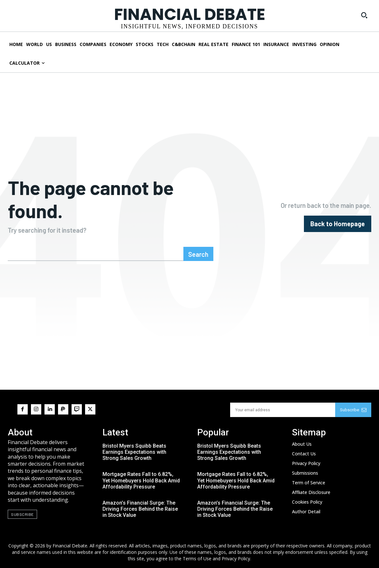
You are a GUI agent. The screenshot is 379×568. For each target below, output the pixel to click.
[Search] (198, 254)
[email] (282, 410)
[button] (364, 15)
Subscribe (353, 409)
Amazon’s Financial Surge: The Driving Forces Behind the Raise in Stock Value (140, 509)
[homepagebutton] (337, 224)
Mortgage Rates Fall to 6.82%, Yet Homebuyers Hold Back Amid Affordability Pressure (141, 480)
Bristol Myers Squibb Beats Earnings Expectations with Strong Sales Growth (134, 452)
